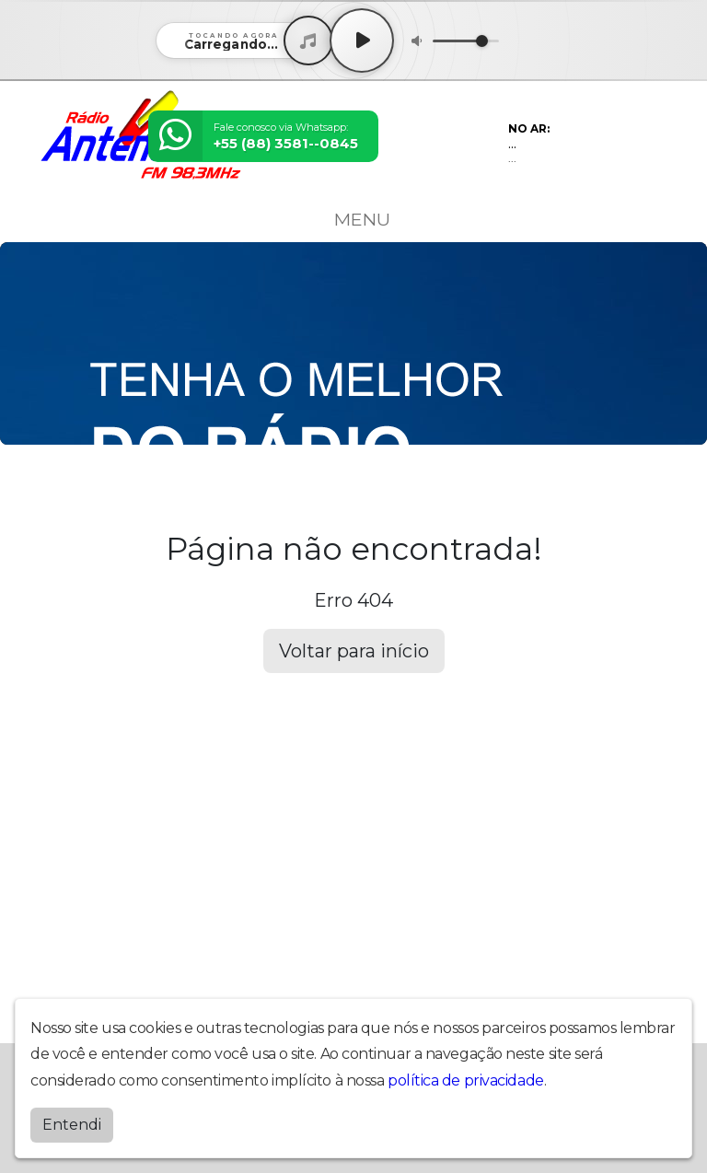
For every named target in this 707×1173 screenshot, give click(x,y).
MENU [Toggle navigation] (353, 219)
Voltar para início (354, 651)
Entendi (71, 1124)
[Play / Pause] (362, 40)
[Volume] (466, 41)
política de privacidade (466, 1080)
